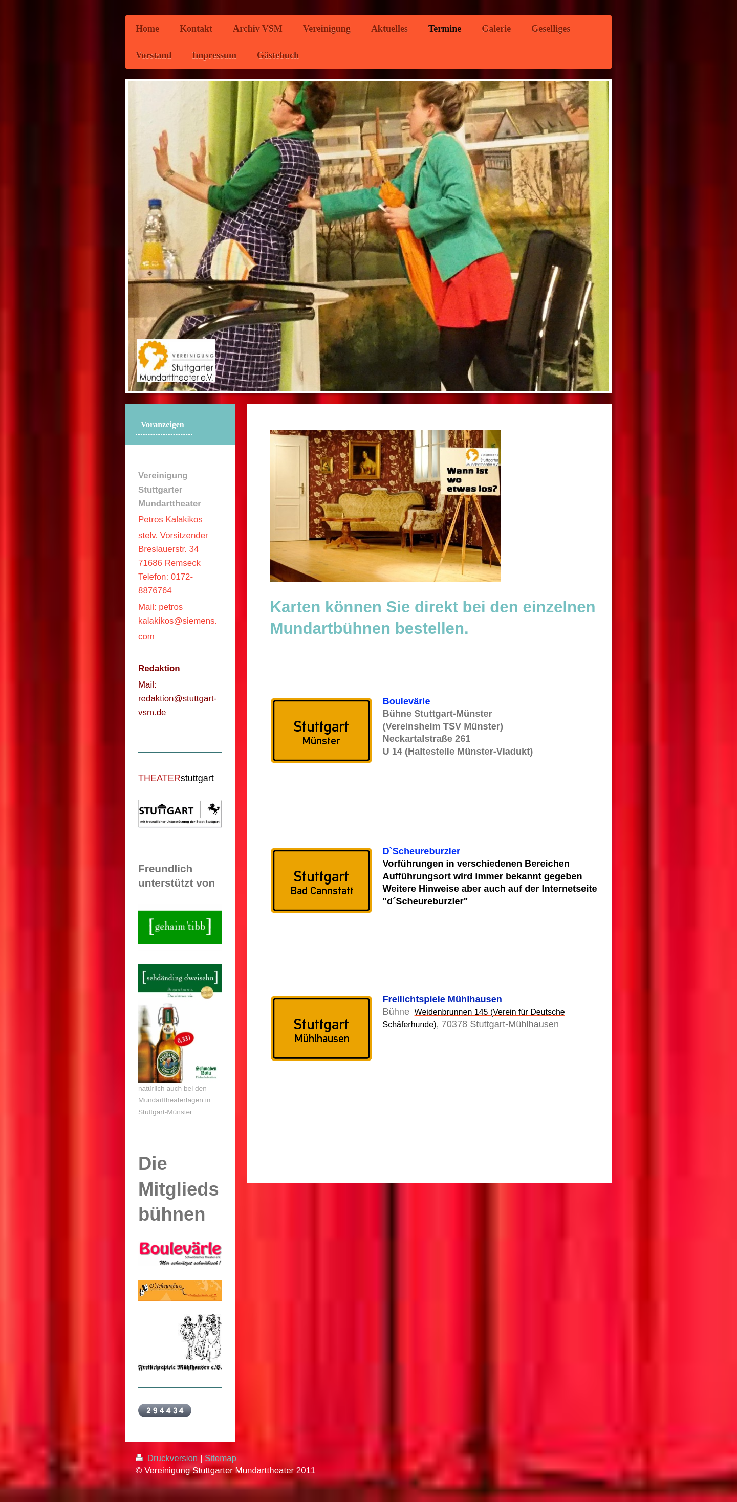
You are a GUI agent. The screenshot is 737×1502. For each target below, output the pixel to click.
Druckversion (168, 1458)
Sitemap (220, 1458)
